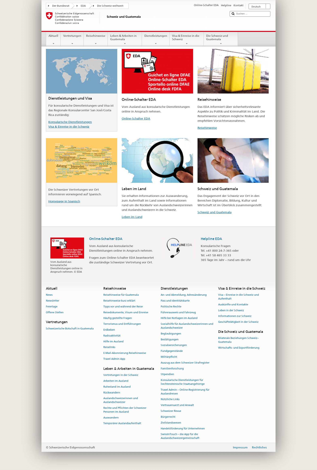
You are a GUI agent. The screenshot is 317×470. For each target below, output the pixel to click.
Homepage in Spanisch (64, 201)
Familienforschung (172, 368)
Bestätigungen (170, 339)
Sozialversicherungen (174, 345)
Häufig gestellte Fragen (117, 318)
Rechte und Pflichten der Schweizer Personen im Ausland (124, 409)
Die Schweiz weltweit (110, 5)
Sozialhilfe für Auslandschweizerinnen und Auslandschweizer (187, 325)
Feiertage (51, 306)
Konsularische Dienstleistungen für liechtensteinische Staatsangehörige (183, 382)
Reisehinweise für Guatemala (121, 294)
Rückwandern (111, 392)
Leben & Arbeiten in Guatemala (125, 39)
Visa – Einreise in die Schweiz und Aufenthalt (238, 296)
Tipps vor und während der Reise (123, 306)
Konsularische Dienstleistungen (70, 122)
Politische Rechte (171, 306)
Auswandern (111, 417)
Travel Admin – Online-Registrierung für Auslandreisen (185, 391)
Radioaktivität (111, 335)
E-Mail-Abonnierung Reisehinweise (124, 352)
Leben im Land (132, 217)
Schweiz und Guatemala (214, 212)
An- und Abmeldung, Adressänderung (184, 294)
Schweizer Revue (171, 410)
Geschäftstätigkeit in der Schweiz (238, 321)
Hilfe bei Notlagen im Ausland (179, 318)
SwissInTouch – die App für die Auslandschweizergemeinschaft (180, 436)
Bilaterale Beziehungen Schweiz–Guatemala (238, 339)
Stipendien (167, 374)
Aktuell (53, 39)
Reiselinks (109, 347)
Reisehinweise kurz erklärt (119, 300)
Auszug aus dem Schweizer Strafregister (185, 362)
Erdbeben (109, 329)
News (49, 294)
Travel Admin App (114, 358)
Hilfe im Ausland (113, 341)
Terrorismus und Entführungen (122, 323)
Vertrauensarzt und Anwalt (177, 405)
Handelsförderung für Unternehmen (183, 428)
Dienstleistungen (155, 39)
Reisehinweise (96, 39)
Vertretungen (72, 39)
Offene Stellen (54, 312)
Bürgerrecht (168, 416)
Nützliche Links (170, 399)
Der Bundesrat (60, 5)
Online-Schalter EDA (136, 118)
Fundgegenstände (172, 350)
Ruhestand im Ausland (117, 386)
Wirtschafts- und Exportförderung (238, 347)
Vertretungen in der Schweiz (120, 374)
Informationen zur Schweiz (234, 316)
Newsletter (52, 300)
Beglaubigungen (171, 333)
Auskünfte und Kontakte (233, 304)
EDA (83, 5)
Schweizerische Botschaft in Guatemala (70, 328)
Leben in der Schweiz (231, 310)
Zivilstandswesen (171, 422)
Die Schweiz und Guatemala (221, 39)
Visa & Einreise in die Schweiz (187, 39)
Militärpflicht (169, 356)
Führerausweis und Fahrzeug (178, 312)
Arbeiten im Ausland (115, 380)
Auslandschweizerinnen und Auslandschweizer (120, 400)
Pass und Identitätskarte (175, 300)
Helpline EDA (211, 239)
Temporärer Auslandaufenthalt (122, 423)
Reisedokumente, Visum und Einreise (125, 312)
